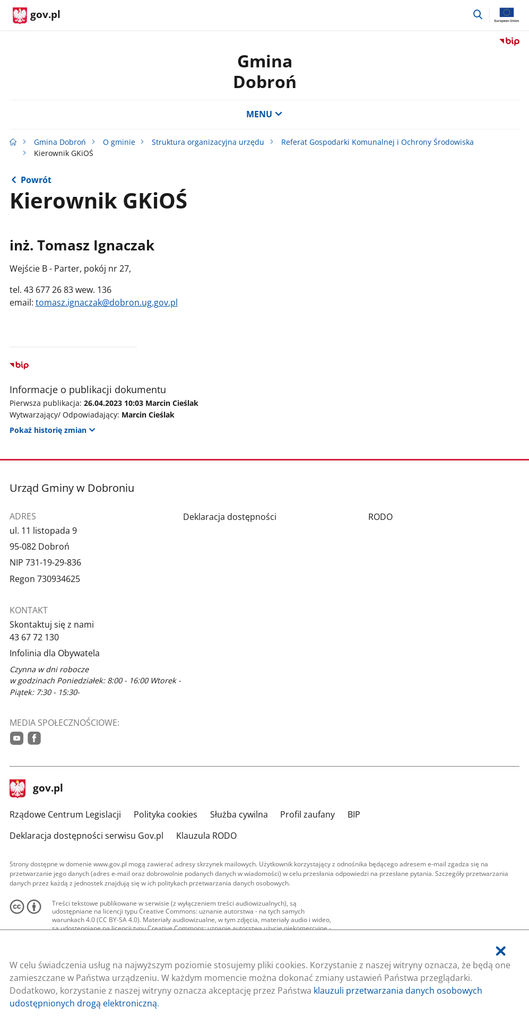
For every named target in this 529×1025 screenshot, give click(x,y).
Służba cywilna (239, 814)
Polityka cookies (165, 814)
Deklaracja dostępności (229, 517)
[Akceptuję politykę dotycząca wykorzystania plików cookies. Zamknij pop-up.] (501, 951)
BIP (354, 814)
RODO (380, 517)
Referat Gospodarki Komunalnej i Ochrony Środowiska (377, 142)
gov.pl (37, 788)
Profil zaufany (307, 814)
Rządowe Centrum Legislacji (65, 814)
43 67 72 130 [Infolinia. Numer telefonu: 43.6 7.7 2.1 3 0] (34, 637)
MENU (264, 114)
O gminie (119, 142)
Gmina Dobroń (265, 70)
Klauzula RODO (206, 835)
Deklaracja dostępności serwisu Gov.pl (86, 835)
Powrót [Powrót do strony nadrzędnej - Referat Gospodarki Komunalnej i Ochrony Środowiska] (36, 180)
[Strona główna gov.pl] (36, 15)
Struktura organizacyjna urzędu (208, 142)
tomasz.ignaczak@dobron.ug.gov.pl (107, 302)
